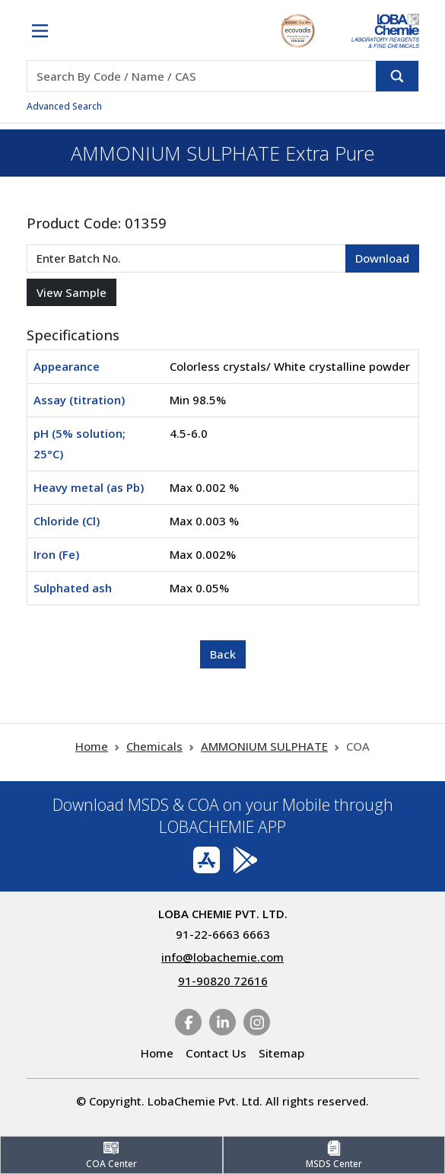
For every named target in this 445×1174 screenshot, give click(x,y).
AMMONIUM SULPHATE (264, 746)
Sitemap (281, 1053)
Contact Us (216, 1053)
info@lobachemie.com (222, 957)
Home (91, 746)
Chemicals (154, 746)
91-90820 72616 (223, 980)
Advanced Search (64, 106)
